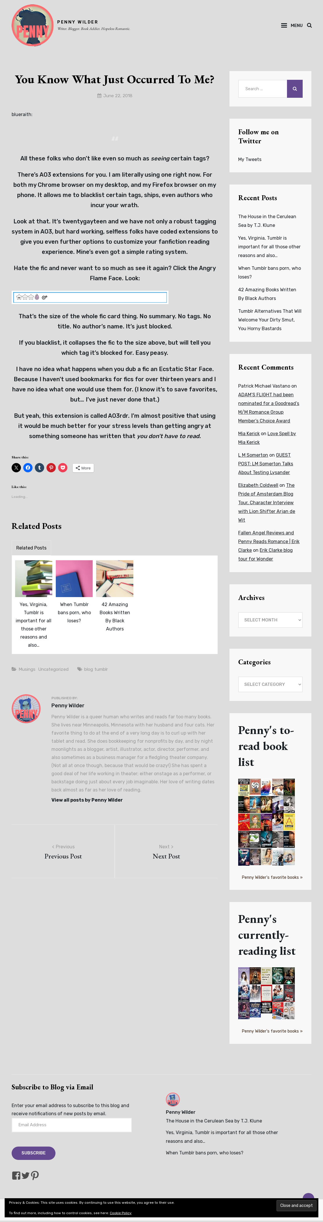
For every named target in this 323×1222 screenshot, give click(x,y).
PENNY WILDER (79, 22)
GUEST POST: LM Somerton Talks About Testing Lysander (265, 465)
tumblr (105, 671)
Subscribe (34, 1154)
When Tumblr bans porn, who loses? (74, 614)
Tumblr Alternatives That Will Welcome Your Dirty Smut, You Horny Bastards (270, 321)
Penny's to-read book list (266, 747)
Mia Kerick (249, 435)
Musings (28, 671)
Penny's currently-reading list (267, 936)
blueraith (21, 116)
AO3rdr (118, 417)
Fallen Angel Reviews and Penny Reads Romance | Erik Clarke (268, 543)
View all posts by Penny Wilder (87, 801)
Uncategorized (55, 671)
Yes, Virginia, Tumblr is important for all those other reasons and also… (33, 626)
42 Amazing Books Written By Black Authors (115, 618)
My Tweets (249, 161)
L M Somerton (253, 456)
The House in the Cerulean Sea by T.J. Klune (214, 1122)
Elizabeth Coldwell (258, 486)
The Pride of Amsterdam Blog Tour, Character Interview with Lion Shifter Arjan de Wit (266, 504)
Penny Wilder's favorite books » (272, 878)
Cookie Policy (121, 1213)
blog (92, 671)
